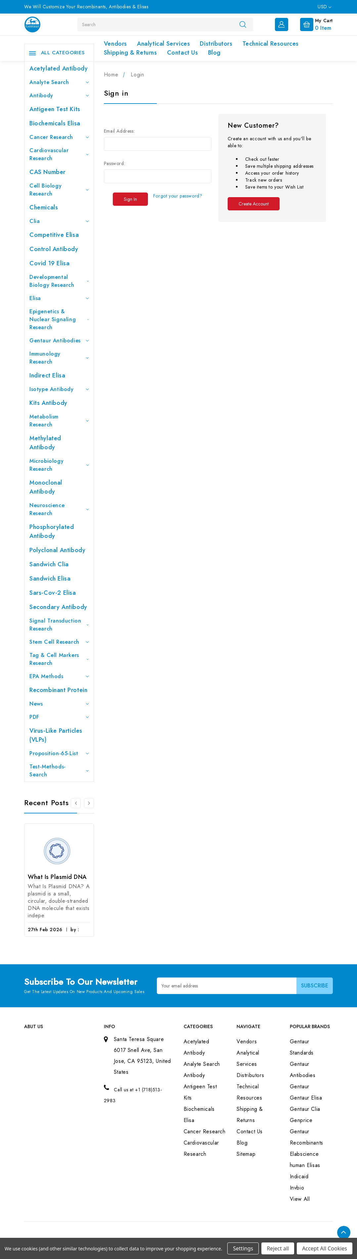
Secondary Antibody (58, 607)
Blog (214, 52)
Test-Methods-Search (59, 770)
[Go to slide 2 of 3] (89, 803)
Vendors (115, 43)
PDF (59, 717)
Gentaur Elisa (306, 1098)
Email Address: (119, 131)
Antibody (59, 95)
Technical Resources (271, 43)
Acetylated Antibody (58, 68)
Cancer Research (59, 137)
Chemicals (43, 207)
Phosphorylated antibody (51, 531)
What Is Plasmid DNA (57, 877)
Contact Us (182, 52)
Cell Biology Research (59, 189)
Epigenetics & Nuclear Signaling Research (59, 319)
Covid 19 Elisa (49, 263)
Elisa (59, 298)
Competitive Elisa (54, 235)
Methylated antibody (45, 443)
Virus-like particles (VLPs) (55, 735)
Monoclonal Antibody (45, 487)
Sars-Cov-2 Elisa (52, 592)
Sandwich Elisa (49, 578)
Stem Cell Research (59, 642)
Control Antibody (53, 249)
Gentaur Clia (305, 1109)
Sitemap (246, 1154)
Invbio (297, 1188)
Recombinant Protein (58, 690)
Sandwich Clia (49, 564)
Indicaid (299, 1176)
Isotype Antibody (59, 389)
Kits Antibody (48, 403)
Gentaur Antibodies (59, 340)
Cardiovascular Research (59, 154)
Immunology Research (59, 358)
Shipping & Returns (130, 52)
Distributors (216, 43)
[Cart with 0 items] (311, 24)
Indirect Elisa (47, 375)
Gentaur (299, 1086)
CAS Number (47, 172)
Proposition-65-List (59, 753)
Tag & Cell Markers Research (59, 659)
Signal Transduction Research (59, 624)
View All (300, 1199)
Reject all (278, 1248)
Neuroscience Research (59, 509)
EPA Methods (59, 676)
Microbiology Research (59, 465)
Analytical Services (163, 43)
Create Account (254, 203)
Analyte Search (59, 82)
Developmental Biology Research (59, 281)
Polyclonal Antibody (57, 550)
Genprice (301, 1120)
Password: (114, 163)
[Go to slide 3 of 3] (76, 803)
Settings (243, 1248)
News (59, 704)
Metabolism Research (59, 420)
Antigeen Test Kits (54, 109)
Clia (59, 221)
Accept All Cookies (324, 1248)
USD (324, 6)
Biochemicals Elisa (54, 123)
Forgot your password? (177, 196)
